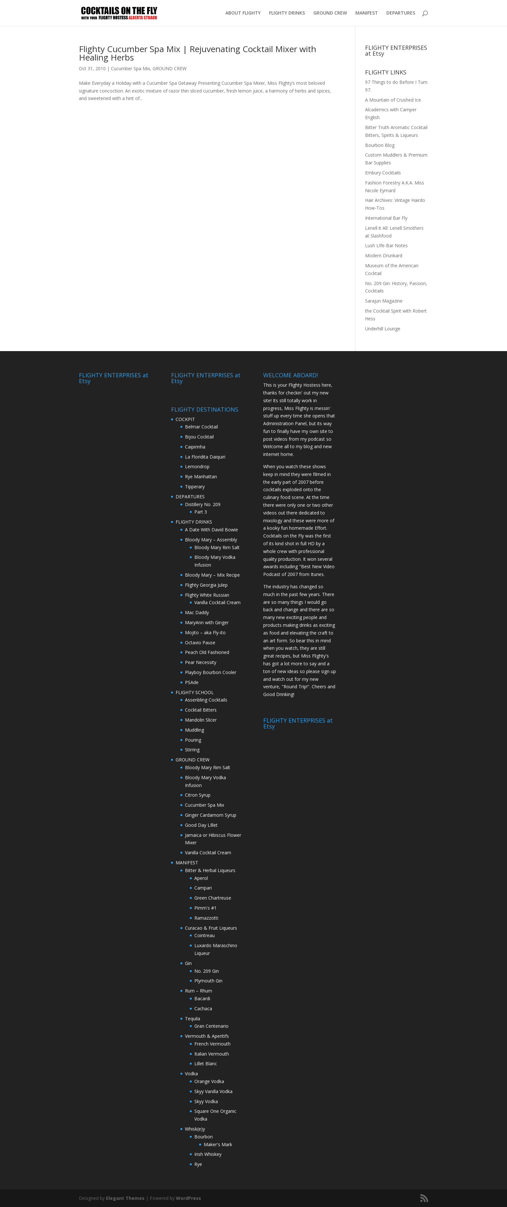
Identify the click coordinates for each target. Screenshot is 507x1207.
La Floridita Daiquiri (205, 457)
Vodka (191, 1073)
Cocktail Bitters (201, 710)
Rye (198, 1164)
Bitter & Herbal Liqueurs (210, 870)
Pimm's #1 (205, 908)
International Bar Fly (386, 218)
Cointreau (204, 935)
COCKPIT (185, 419)
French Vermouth (212, 1044)
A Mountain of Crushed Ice (393, 100)
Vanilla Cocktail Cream (217, 602)
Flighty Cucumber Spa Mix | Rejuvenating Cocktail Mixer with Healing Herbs (197, 53)
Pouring (193, 740)
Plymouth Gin (208, 981)
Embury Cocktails (383, 173)
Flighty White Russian (207, 595)
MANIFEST (366, 13)
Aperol (201, 878)
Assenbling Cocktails (206, 700)
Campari (203, 888)
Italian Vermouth (211, 1054)
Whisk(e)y (195, 1129)
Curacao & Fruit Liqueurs (211, 928)
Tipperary (195, 486)
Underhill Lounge (382, 329)
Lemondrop (197, 466)
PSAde (192, 682)
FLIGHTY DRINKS (287, 13)
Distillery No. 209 (203, 504)
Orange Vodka (209, 1081)
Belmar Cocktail (201, 427)
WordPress (188, 1198)
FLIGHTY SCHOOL (195, 692)
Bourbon (203, 1137)
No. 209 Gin (206, 971)
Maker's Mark (218, 1144)
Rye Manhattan (201, 476)
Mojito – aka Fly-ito (205, 632)
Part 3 (200, 512)
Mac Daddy (197, 612)
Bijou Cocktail (199, 437)
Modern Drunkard (383, 255)
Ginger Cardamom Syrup (210, 815)
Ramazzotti (206, 918)
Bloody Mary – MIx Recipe (212, 575)
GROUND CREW (330, 13)
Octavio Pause (200, 642)
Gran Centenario (211, 1026)
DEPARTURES (400, 13)
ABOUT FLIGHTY (243, 13)
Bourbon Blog (379, 145)
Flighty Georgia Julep (206, 585)
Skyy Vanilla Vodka (213, 1091)
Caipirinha (195, 447)
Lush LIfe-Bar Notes (386, 245)
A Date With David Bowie (211, 529)
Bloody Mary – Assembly (211, 540)
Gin (188, 963)
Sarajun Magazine (384, 301)
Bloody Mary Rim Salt (217, 547)
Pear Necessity (200, 662)
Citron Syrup (197, 795)
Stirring (192, 750)
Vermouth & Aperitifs (207, 1036)
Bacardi (202, 998)
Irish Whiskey (207, 1154)
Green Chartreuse (212, 898)
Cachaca (203, 1008)
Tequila (192, 1018)
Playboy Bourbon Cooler (210, 672)
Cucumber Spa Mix (130, 68)
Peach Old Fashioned (207, 652)
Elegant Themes (125, 1198)
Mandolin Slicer (201, 720)
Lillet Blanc (205, 1063)
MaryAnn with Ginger (207, 622)
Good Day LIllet (201, 825)
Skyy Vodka (206, 1101)
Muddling (194, 730)
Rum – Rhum (198, 991)
